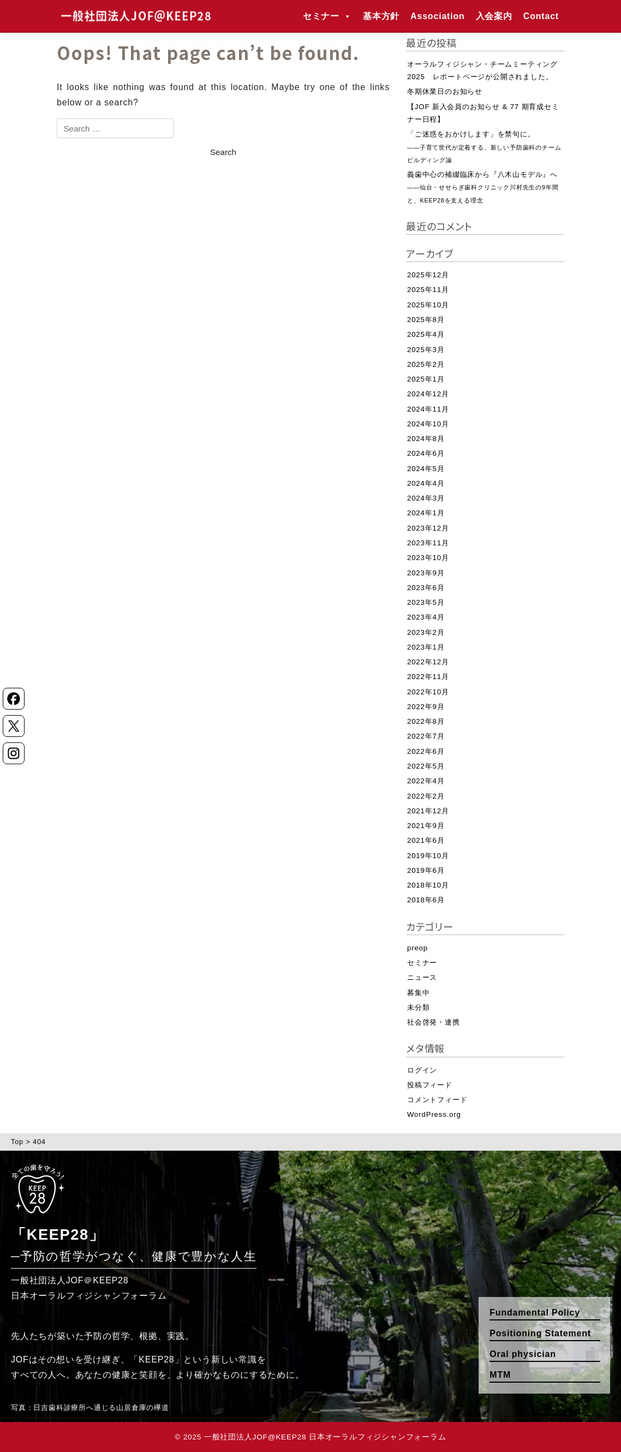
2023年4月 (426, 617)
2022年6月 (426, 751)
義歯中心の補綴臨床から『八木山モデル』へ (482, 187)
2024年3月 (426, 498)
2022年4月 (426, 781)
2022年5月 (426, 766)
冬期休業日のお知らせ (444, 91)
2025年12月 (428, 275)
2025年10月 (428, 305)
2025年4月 (426, 334)
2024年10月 (428, 424)
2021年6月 (426, 840)
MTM (500, 1374)
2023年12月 (428, 528)
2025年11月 (428, 289)
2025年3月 (426, 350)
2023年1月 (426, 647)
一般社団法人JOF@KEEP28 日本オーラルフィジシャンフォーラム (325, 1437)
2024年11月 (428, 409)
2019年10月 (428, 856)
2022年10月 (428, 692)
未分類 (418, 1007)
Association (437, 16)
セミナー (327, 16)
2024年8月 (426, 439)
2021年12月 (428, 811)
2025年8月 (426, 320)
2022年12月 (428, 662)
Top (17, 1142)
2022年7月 (426, 736)
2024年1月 (426, 513)
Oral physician (522, 1354)
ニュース (422, 977)
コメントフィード (437, 1100)
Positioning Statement (540, 1333)
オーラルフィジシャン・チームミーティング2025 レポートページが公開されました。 (482, 70)
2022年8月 (426, 721)
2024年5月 (426, 469)
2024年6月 (426, 453)
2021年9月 (426, 826)
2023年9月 (426, 573)
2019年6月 (426, 870)
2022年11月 (428, 677)
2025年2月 (426, 364)
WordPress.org (434, 1114)
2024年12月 (428, 394)
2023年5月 (426, 602)
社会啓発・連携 (433, 1022)
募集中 (418, 993)
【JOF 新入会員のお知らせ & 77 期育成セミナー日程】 (483, 113)
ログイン (422, 1070)
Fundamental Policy (534, 1312)
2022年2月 (426, 796)
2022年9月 (426, 707)
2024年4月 (426, 483)
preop (417, 948)
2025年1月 (426, 379)
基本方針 (381, 16)
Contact (541, 16)
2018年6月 (426, 900)
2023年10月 (428, 558)
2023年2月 (426, 632)
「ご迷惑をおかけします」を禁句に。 (484, 146)
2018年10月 (428, 885)
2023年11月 (428, 543)
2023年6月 (426, 588)
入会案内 (494, 16)
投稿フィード (429, 1085)
